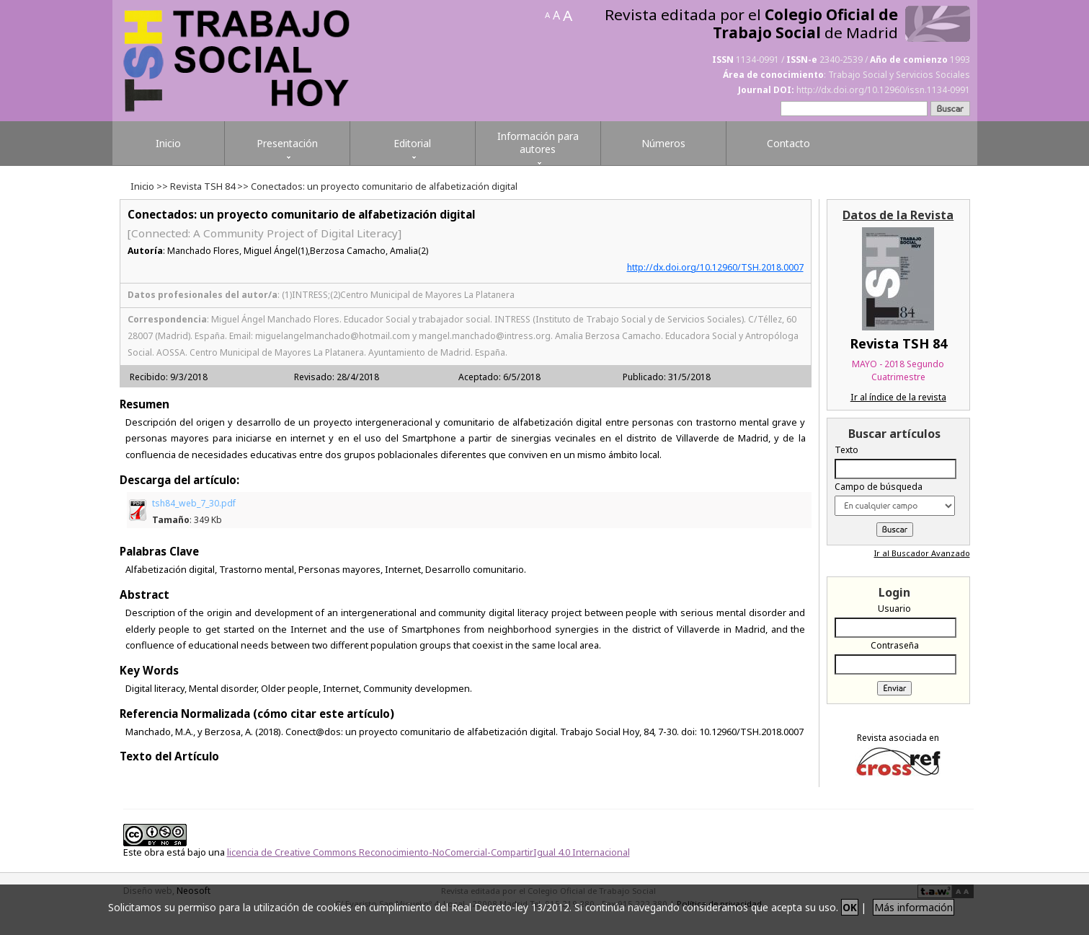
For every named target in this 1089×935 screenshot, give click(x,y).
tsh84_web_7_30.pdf (194, 511)
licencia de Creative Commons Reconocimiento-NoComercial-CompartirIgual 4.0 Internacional (428, 852)
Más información (913, 907)
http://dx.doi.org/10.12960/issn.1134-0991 (883, 90)
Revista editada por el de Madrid (751, 24)
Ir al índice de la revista (898, 397)
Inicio (142, 186)
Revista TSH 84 (202, 186)
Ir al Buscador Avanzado (922, 553)
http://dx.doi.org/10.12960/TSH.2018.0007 (715, 267)
